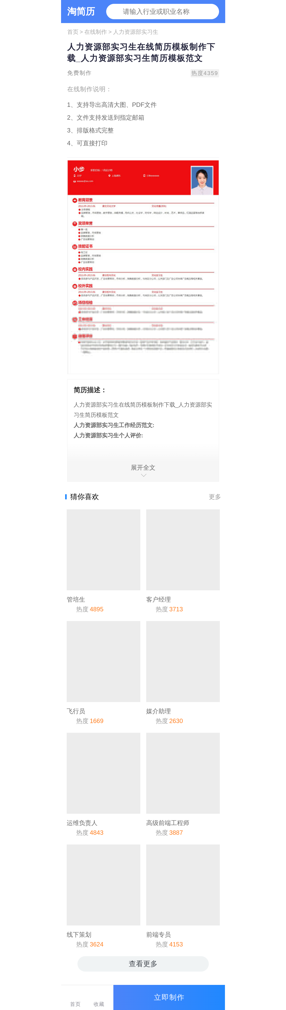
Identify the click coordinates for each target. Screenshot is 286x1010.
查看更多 (143, 964)
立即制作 (169, 997)
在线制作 (95, 32)
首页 (72, 32)
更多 (215, 496)
